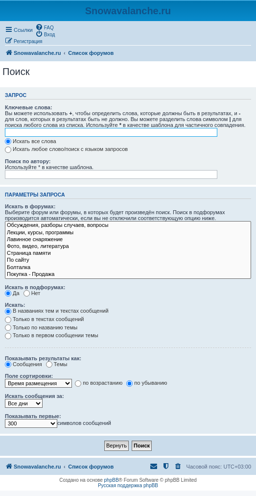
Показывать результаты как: (43, 358)
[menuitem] (44, 27)
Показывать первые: (33, 416)
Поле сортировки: (29, 376)
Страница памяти (128, 253)
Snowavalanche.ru (128, 10)
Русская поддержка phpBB (128, 485)
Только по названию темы (41, 327)
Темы (57, 364)
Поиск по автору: (27, 161)
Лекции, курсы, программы (128, 232)
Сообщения (23, 364)
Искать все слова (30, 141)
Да (12, 293)
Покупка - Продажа (128, 274)
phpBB (111, 480)
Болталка (128, 267)
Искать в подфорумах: (35, 287)
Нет (32, 293)
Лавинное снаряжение (128, 239)
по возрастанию (98, 383)
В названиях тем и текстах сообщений (57, 311)
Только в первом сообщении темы (51, 335)
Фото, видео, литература (128, 246)
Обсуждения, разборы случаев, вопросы (128, 225)
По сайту (128, 260)
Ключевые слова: (28, 107)
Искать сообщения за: (34, 396)
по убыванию (146, 383)
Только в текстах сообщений (44, 319)
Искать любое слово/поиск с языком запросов (66, 149)
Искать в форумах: (30, 206)
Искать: (15, 305)
